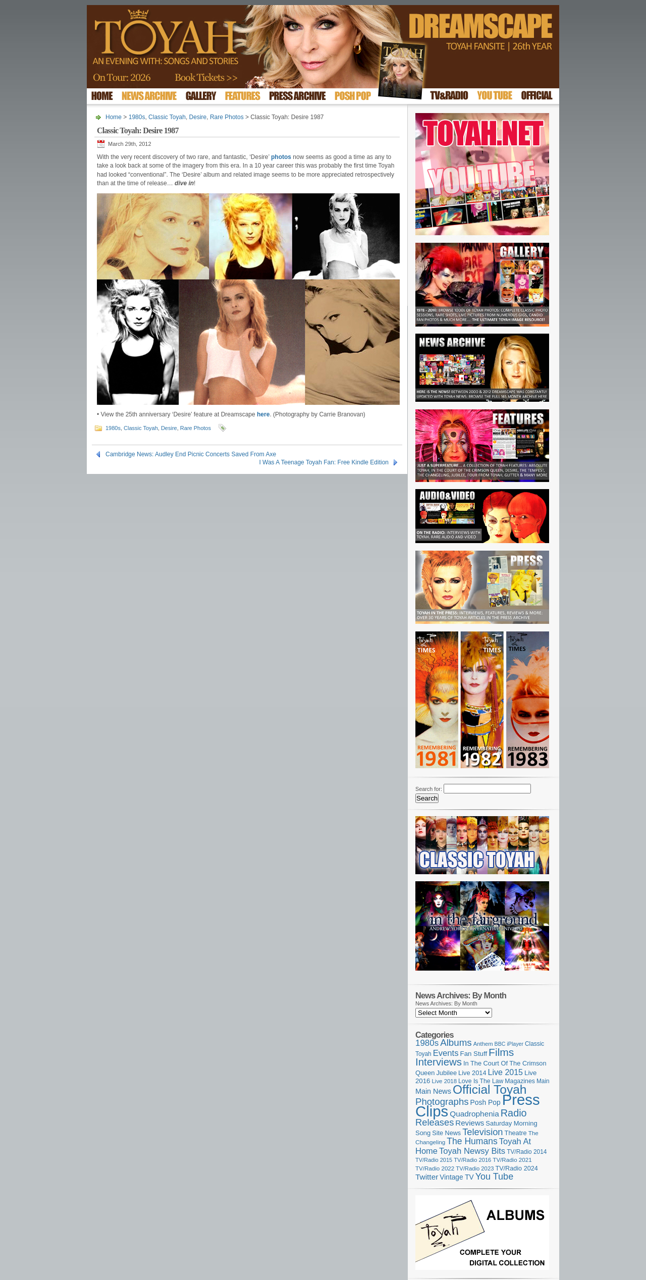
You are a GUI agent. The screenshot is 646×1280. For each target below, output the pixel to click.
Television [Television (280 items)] (482, 1132)
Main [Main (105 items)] (543, 1081)
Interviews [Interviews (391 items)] (438, 1062)
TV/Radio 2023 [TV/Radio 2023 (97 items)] (475, 1168)
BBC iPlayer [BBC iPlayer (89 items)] (509, 1044)
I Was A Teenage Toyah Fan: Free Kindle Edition (324, 462)
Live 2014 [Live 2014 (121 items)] (472, 1073)
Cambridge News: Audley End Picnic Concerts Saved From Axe (190, 454)
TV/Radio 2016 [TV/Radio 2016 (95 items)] (472, 1160)
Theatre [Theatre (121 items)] (516, 1133)
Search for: (428, 789)
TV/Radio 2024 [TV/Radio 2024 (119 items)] (516, 1168)
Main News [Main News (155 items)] (433, 1091)
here (263, 414)
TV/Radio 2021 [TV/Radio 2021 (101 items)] (512, 1160)
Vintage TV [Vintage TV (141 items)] (456, 1177)
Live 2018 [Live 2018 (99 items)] (444, 1081)
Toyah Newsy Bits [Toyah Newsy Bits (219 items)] (472, 1151)
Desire (198, 117)
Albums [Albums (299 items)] (456, 1042)
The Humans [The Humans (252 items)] (472, 1141)
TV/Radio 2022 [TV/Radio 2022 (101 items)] (434, 1168)
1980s (137, 117)
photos (281, 157)
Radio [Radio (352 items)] (514, 1112)
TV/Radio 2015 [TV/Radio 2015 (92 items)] (433, 1160)
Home (113, 117)
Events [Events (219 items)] (446, 1053)
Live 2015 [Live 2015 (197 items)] (505, 1072)
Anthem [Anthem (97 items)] (483, 1044)
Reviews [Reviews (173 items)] (469, 1122)
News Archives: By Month (446, 1003)
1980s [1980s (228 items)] (427, 1043)
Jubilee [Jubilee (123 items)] (446, 1073)
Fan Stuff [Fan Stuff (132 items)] (474, 1053)
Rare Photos (227, 117)
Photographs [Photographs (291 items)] (442, 1101)
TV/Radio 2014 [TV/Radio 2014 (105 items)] (527, 1151)
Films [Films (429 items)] (501, 1052)
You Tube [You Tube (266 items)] (494, 1176)
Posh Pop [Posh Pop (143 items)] (485, 1102)
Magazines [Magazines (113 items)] (520, 1081)
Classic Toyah (167, 117)
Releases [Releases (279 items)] (434, 1122)
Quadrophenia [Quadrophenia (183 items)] (474, 1113)
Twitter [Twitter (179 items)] (426, 1176)
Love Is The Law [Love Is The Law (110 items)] (480, 1081)
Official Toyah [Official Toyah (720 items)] (490, 1089)
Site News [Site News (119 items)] (446, 1133)
